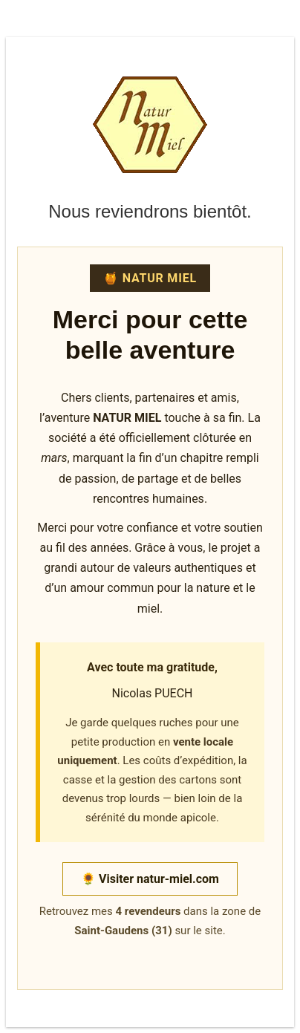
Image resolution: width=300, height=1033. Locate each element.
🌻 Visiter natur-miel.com (150, 879)
